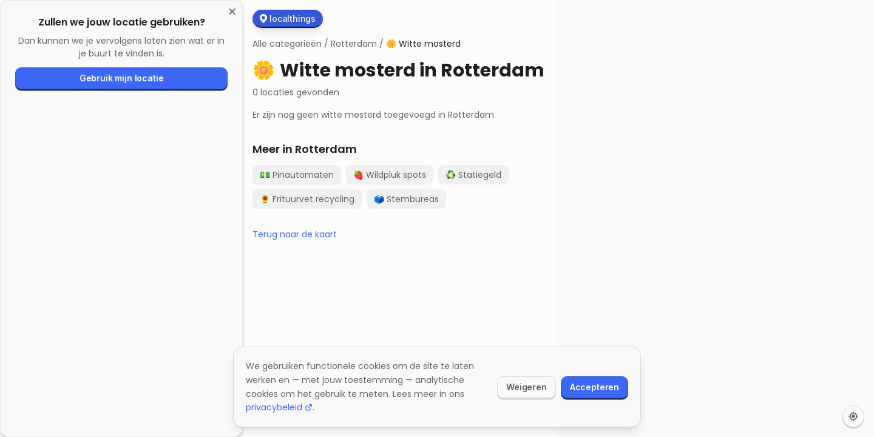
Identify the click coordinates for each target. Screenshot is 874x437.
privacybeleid (279, 407)
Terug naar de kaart (294, 234)
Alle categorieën (287, 44)
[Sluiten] (232, 11)
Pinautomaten (297, 175)
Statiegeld (473, 175)
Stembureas (406, 199)
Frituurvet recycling (307, 199)
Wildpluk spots (389, 175)
